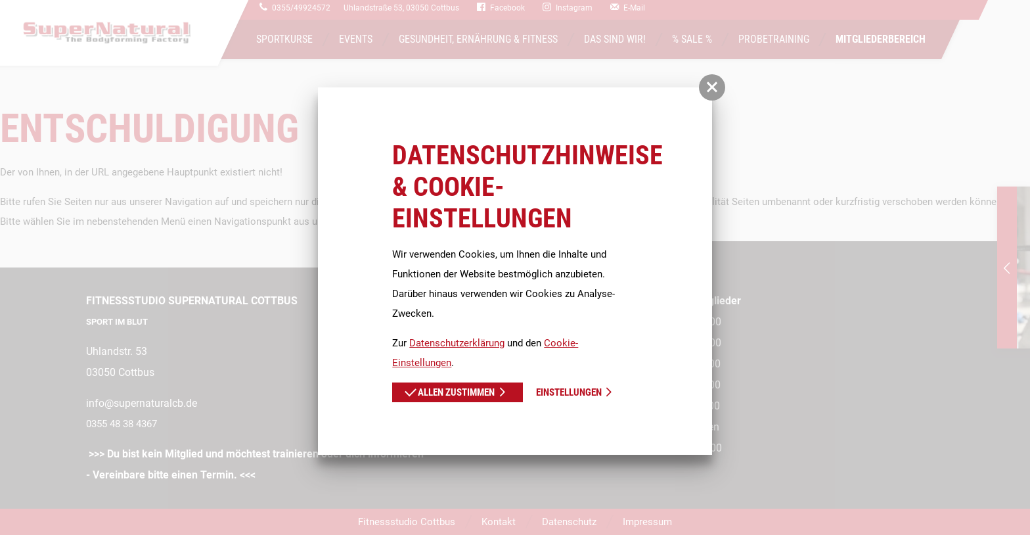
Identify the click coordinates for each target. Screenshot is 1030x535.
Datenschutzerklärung (456, 343)
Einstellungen (569, 392)
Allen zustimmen (450, 391)
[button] (712, 87)
